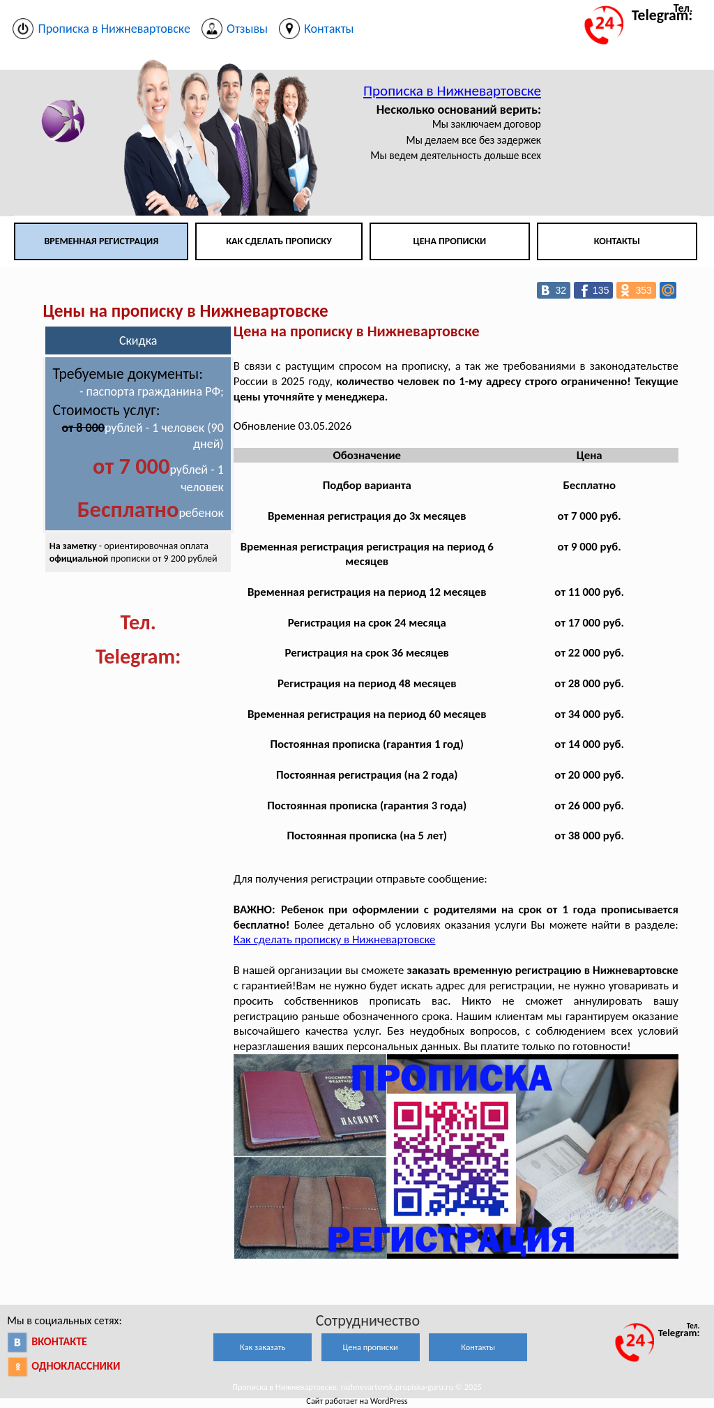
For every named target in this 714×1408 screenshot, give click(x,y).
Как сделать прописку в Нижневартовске (335, 939)
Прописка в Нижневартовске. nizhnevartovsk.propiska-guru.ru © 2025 (357, 1386)
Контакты (617, 241)
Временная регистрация (101, 241)
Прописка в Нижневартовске (452, 91)
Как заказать (262, 1347)
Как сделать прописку (279, 241)
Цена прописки (450, 241)
